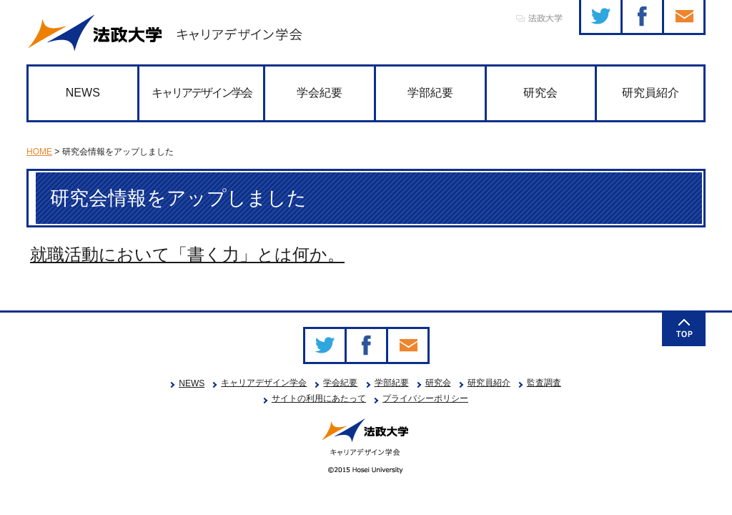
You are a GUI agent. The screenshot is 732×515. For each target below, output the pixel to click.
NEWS (83, 93)
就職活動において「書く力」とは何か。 (187, 254)
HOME (39, 152)
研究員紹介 (650, 93)
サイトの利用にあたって (319, 398)
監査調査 (544, 383)
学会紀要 (319, 93)
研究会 (540, 93)
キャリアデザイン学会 (202, 93)
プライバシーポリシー (425, 398)
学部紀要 (430, 93)
